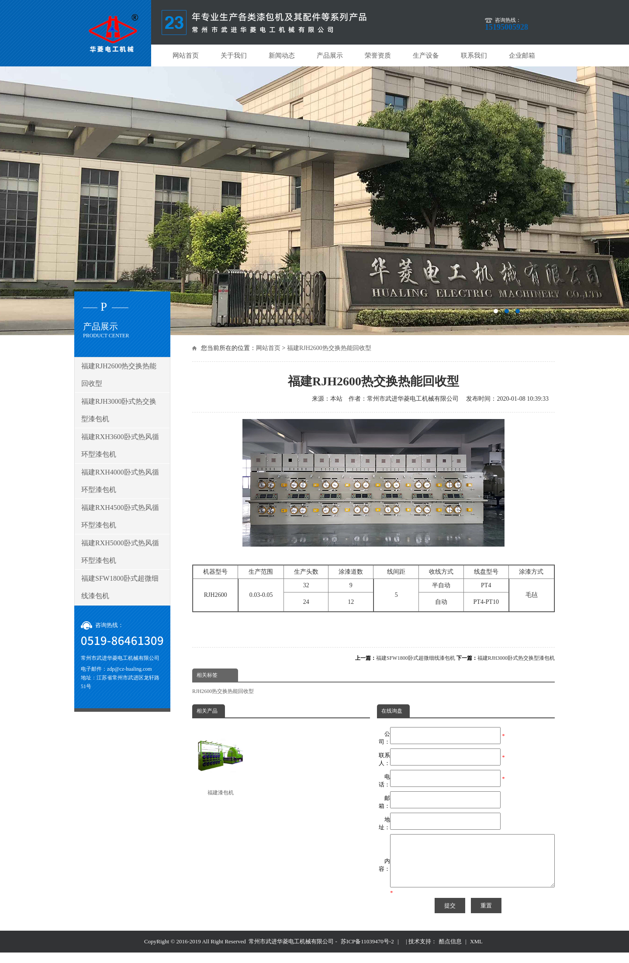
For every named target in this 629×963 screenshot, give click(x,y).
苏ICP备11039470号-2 (367, 952)
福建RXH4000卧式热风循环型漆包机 (120, 480)
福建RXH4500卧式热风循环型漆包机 (120, 516)
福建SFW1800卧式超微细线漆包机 (415, 658)
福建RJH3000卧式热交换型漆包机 (516, 658)
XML (476, 952)
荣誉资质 (378, 55)
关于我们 (234, 55)
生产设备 (426, 55)
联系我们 (474, 55)
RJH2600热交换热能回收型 (223, 691)
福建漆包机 (220, 761)
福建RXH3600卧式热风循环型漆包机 (120, 445)
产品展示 (330, 55)
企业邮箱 (522, 55)
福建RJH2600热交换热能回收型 (329, 348)
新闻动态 (282, 55)
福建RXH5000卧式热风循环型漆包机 (120, 551)
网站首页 (186, 55)
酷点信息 (450, 952)
